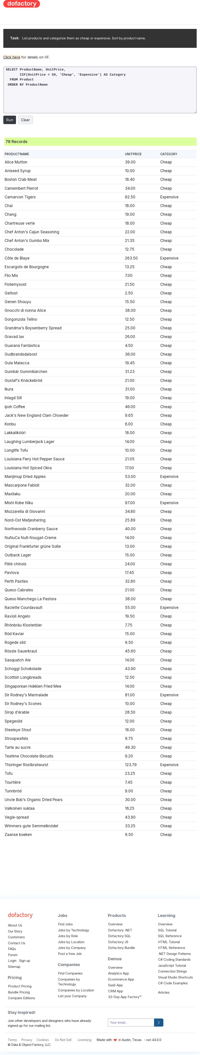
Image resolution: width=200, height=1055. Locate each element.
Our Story (15, 931)
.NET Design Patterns (174, 954)
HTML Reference (171, 948)
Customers (16, 937)
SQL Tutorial (167, 930)
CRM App (115, 991)
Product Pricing (20, 986)
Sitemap (14, 966)
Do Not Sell (63, 1040)
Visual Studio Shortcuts (175, 977)
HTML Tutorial (169, 942)
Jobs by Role (68, 936)
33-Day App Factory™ (124, 997)
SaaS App (115, 985)
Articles (164, 992)
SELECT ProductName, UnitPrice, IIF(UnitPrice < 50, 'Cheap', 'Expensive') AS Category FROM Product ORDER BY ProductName (100, 89)
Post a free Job (70, 954)
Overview (115, 924)
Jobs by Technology (73, 930)
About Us (15, 925)
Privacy (26, 1040)
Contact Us (16, 943)
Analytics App (118, 973)
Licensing (84, 1040)
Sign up (24, 960)
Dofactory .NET (120, 930)
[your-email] (131, 1023)
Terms (12, 1040)
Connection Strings (172, 971)
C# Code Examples (173, 983)
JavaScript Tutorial (172, 965)
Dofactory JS (118, 942)
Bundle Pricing (19, 992)
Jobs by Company (72, 948)
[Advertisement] (123, 31)
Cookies (43, 1040)
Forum (13, 955)
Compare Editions (21, 998)
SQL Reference (170, 936)
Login (12, 960)
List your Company (72, 996)
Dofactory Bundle (121, 948)
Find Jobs (65, 924)
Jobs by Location (71, 942)
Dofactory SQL (119, 936)
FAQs (12, 949)
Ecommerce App (121, 979)
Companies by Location (76, 990)
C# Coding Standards (174, 959)
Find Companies (70, 973)
